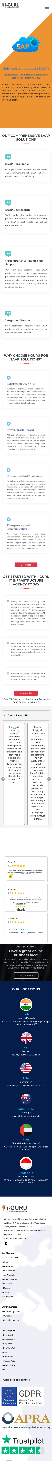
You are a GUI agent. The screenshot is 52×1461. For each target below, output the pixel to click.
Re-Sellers (7, 1284)
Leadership (8, 1266)
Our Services (8, 1316)
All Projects (8, 1297)
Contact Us (26, 693)
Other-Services (10, 1279)
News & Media (9, 1339)
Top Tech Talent (10, 1258)
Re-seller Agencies (11, 1311)
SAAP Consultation (17, 180)
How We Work (9, 1348)
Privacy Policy (9, 1365)
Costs (5, 1352)
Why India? (8, 1344)
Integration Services (17, 337)
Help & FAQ (8, 1335)
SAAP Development (17, 226)
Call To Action (26, 971)
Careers (6, 1292)
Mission (6, 1288)
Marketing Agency (11, 1320)
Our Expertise (9, 1271)
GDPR (5, 1370)
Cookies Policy (9, 1361)
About (6, 1262)
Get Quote (26, 564)
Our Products (9, 1275)
